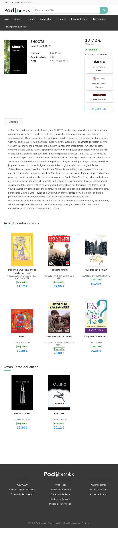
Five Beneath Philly (96, 276)
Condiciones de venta (60, 495)
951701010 (22, 491)
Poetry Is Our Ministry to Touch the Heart (22, 278)
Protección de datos (60, 500)
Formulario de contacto (22, 500)
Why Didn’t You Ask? (96, 342)
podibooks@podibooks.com (22, 495)
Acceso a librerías (23, 2)
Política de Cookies (60, 505)
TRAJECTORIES (22, 419)
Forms (22, 342)
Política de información (60, 510)
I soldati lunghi (59, 276)
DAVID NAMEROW (40, 52)
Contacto (8, 2)
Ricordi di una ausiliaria (59, 342)
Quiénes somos (98, 491)
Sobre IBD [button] (99, 115)
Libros (18, 25)
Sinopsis (13, 128)
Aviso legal (60, 491)
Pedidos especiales (98, 495)
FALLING (59, 419)
